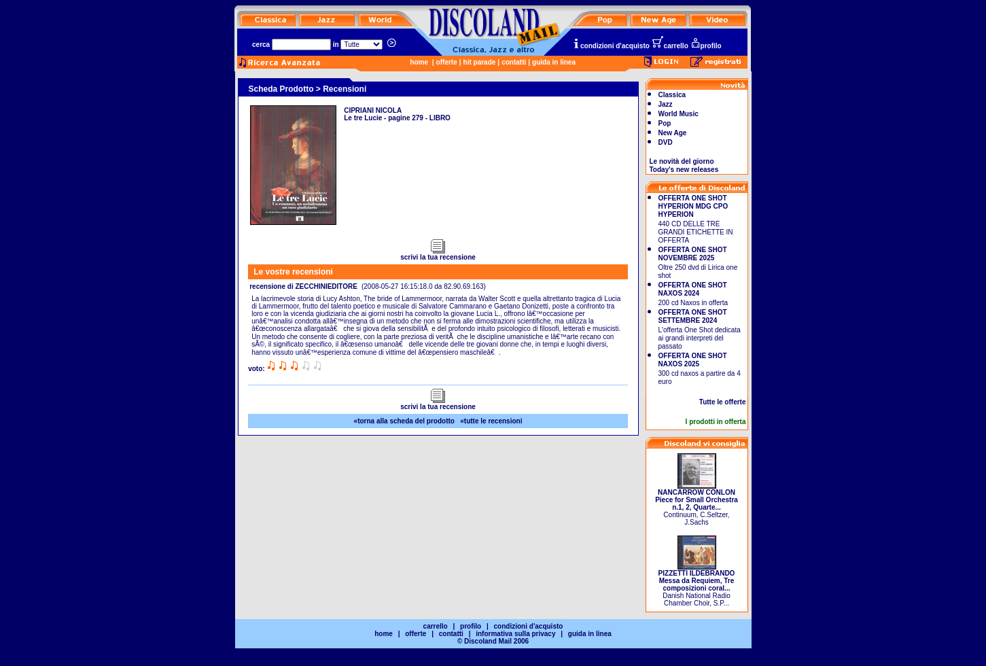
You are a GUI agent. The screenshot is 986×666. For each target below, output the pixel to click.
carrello (670, 46)
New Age (672, 133)
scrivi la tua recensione (438, 254)
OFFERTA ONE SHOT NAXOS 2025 (692, 360)
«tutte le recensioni (491, 421)
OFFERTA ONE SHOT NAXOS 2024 (692, 289)
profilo (706, 46)
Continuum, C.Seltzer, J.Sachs (696, 504)
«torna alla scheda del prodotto (404, 421)
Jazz (665, 104)
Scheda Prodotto (281, 89)
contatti (513, 62)
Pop (664, 123)
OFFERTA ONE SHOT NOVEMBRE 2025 (692, 254)
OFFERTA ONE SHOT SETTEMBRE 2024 (692, 316)
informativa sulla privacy (515, 633)
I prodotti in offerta (716, 421)
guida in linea (554, 62)
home (419, 62)
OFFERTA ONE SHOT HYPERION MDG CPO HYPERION (693, 206)
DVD (665, 142)
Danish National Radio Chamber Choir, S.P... (696, 585)
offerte (446, 62)
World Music (678, 114)
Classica (672, 95)
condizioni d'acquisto (611, 46)
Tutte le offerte (722, 402)
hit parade (479, 62)
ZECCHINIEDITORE (326, 286)
